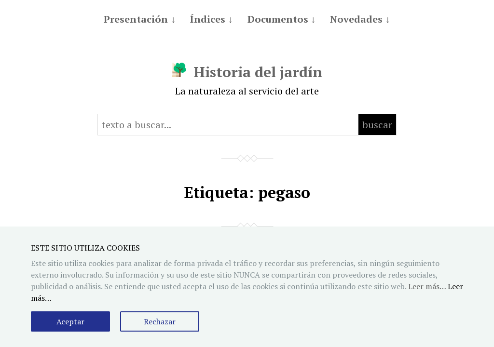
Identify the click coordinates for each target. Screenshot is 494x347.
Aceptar (70, 321)
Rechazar (160, 321)
